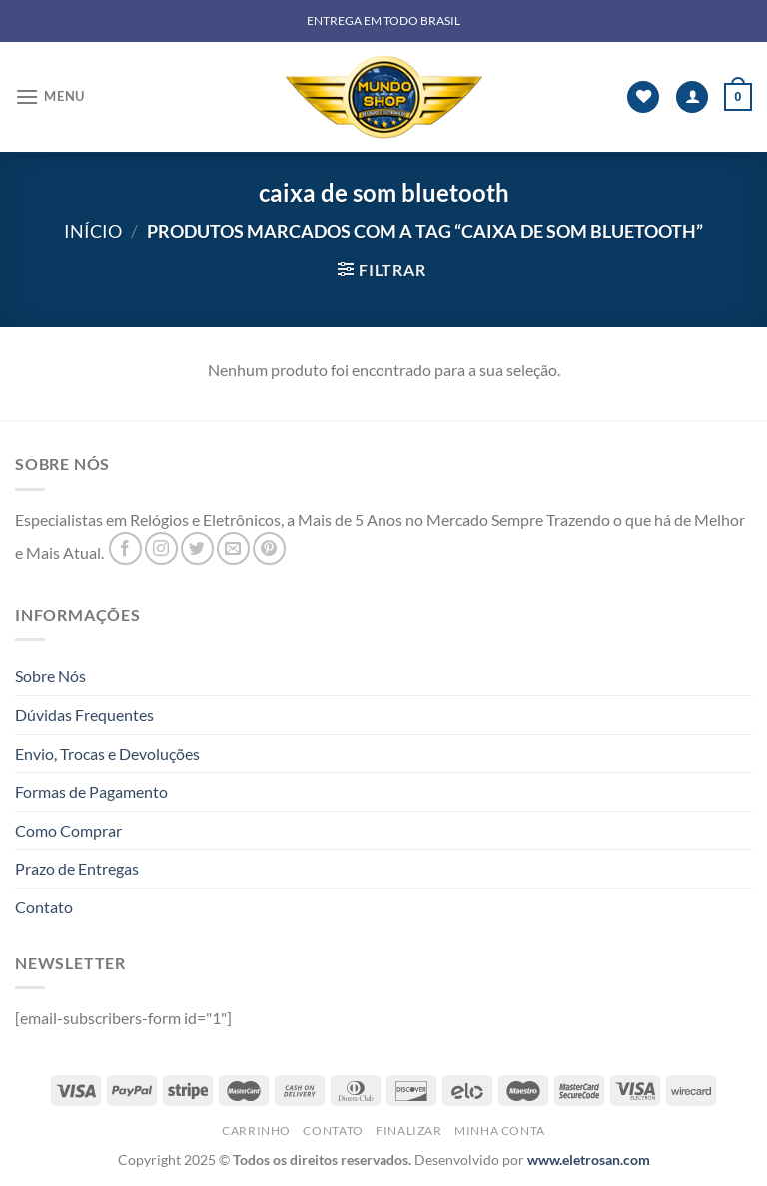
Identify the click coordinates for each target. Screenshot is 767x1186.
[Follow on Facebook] (125, 548)
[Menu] (50, 96)
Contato (44, 906)
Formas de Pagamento (91, 791)
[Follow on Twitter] (197, 548)
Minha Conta (499, 1130)
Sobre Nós (50, 675)
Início (93, 231)
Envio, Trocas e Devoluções (107, 753)
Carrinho (256, 1130)
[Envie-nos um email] (233, 548)
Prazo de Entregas (77, 868)
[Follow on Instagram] (161, 548)
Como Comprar (68, 830)
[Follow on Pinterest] (269, 548)
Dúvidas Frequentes (84, 714)
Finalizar (409, 1130)
